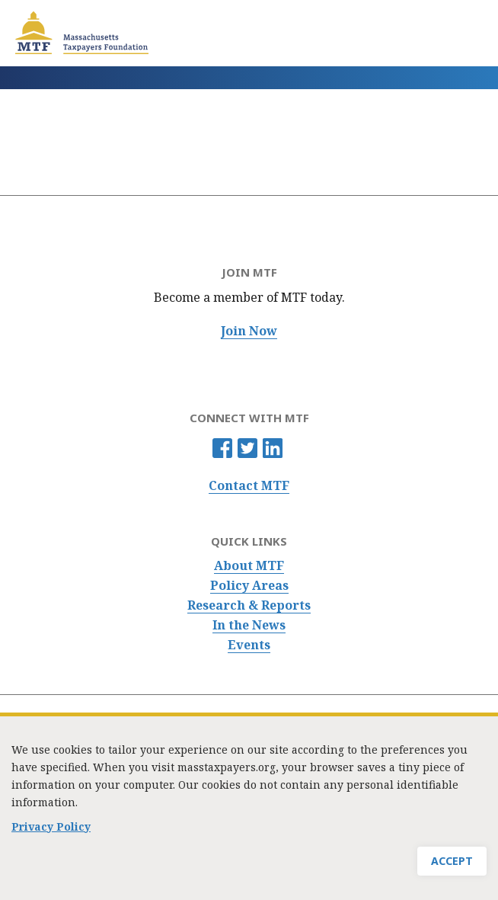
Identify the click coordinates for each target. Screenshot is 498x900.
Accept (452, 868)
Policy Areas (249, 586)
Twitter (247, 448)
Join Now (249, 331)
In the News (249, 625)
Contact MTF (249, 486)
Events (249, 645)
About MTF (249, 566)
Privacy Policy (51, 834)
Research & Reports (249, 605)
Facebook (222, 448)
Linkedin (272, 448)
